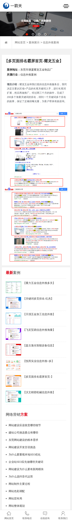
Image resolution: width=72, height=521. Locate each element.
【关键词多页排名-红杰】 (38, 298)
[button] (27, 34)
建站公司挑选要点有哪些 (23, 432)
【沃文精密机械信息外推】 (39, 392)
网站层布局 (15, 498)
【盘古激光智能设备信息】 (39, 345)
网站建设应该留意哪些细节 (25, 425)
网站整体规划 (17, 505)
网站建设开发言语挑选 (22, 447)
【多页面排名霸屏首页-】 (38, 376)
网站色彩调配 (17, 491)
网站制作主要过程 (19, 483)
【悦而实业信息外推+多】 (38, 361)
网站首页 (20, 42)
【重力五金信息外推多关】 (39, 283)
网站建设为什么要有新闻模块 (26, 469)
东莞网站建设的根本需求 (23, 440)
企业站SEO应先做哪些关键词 (26, 461)
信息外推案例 (51, 42)
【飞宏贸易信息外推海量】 (39, 329)
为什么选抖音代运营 (21, 476)
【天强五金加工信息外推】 (39, 314)
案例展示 (34, 42)
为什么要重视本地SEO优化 (25, 454)
